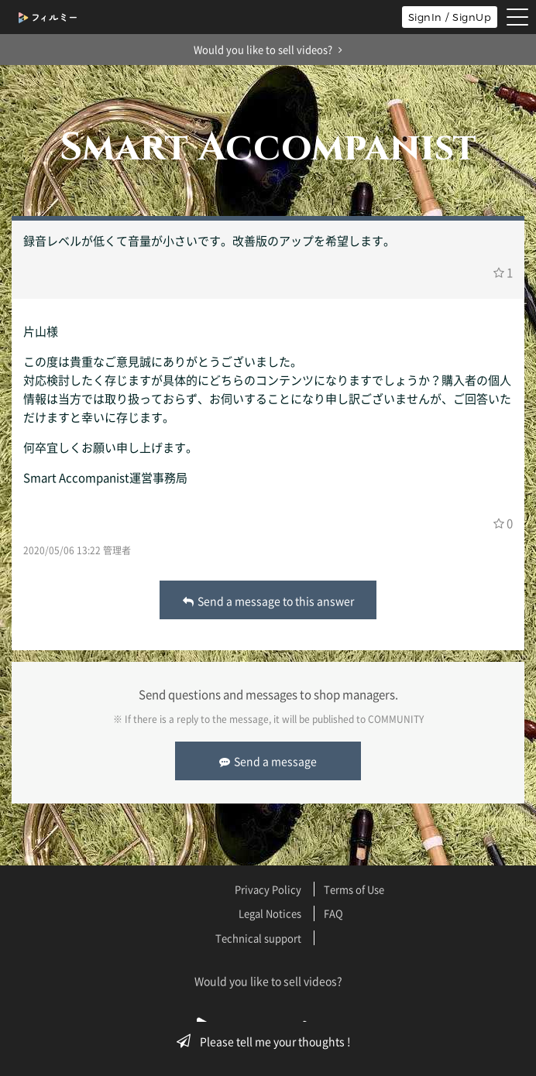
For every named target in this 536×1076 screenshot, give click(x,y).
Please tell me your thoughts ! (268, 1041)
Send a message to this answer (268, 600)
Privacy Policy (268, 889)
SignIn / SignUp (450, 17)
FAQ (333, 913)
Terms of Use (354, 889)
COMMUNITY (396, 719)
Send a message (268, 761)
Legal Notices (270, 913)
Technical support (258, 937)
